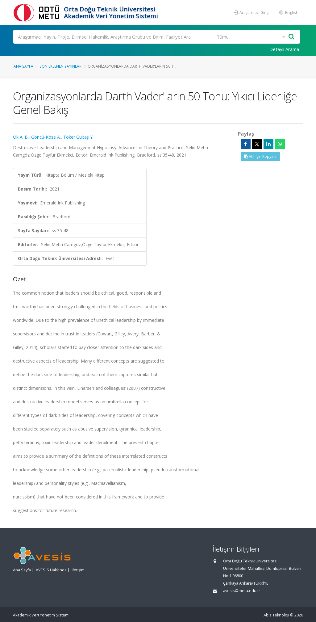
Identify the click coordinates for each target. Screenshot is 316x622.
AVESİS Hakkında (51, 570)
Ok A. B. (21, 137)
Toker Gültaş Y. (78, 137)
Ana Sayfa (23, 66)
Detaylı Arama (284, 49)
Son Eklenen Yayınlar (60, 66)
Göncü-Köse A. (46, 137)
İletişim (78, 570)
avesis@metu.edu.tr (241, 590)
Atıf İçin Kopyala (260, 156)
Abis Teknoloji (276, 615)
